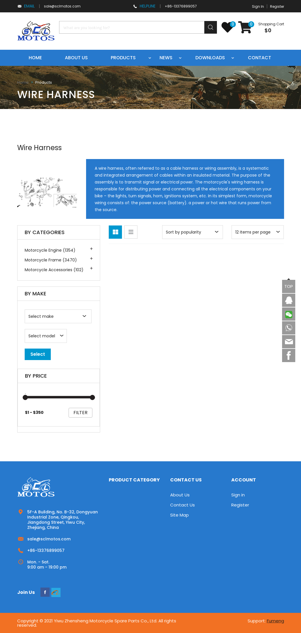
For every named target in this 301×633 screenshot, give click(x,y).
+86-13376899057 (181, 6)
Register (277, 6)
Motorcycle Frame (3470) (51, 260)
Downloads (210, 57)
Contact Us (182, 505)
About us (76, 57)
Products (123, 57)
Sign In (258, 6)
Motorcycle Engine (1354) (50, 250)
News (166, 57)
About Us (180, 495)
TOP (288, 286)
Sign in (238, 495)
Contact (259, 57)
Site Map (179, 515)
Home (35, 57)
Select (37, 354)
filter (80, 412)
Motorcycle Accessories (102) (54, 270)
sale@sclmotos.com (62, 6)
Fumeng (275, 621)
